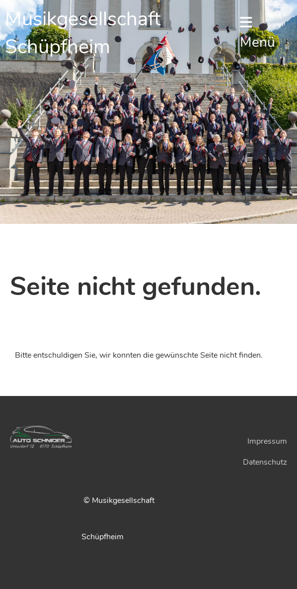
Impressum (267, 441)
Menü (257, 33)
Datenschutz (265, 462)
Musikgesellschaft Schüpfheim (83, 32)
